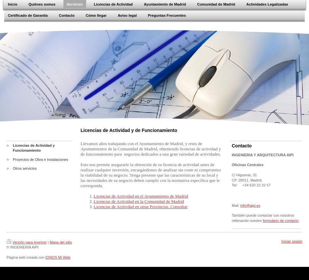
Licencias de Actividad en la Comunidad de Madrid (139, 201)
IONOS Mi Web (57, 257)
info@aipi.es (250, 205)
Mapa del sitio (61, 242)
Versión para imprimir (27, 242)
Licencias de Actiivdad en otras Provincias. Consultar (140, 206)
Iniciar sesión (291, 241)
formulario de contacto (280, 221)
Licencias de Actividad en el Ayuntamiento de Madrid (141, 196)
